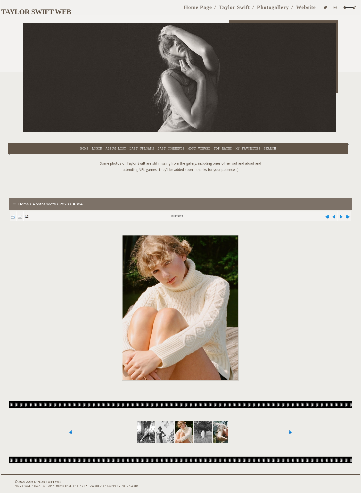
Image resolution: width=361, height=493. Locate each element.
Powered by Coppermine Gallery (121, 480)
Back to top (50, 480)
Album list (74, 131)
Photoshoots (59, 193)
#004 (92, 193)
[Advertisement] (180, 172)
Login (55, 131)
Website (266, 9)
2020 (79, 193)
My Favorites (206, 131)
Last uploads (100, 131)
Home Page (158, 9)
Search (228, 131)
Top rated (181, 131)
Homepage (31, 480)
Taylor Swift (194, 9)
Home (43, 131)
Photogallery (233, 9)
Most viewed (157, 131)
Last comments (129, 131)
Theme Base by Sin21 (78, 480)
